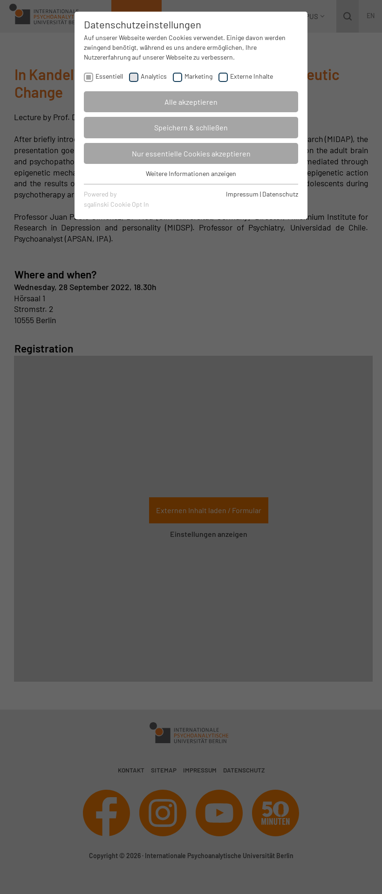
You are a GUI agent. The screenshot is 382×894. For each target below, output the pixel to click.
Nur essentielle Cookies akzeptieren (191, 153)
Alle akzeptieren (191, 101)
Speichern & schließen (191, 127)
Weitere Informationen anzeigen (191, 173)
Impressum (242, 194)
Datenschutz (280, 194)
